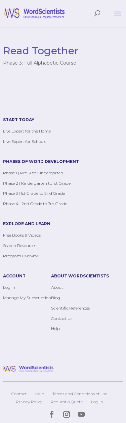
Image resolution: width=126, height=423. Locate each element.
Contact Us (61, 318)
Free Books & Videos (22, 235)
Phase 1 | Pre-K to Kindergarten (33, 172)
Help (55, 328)
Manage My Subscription (27, 297)
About (57, 287)
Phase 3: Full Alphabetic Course (39, 63)
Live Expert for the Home (27, 131)
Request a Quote (67, 401)
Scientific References (70, 308)
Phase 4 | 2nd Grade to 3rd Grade (35, 203)
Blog (55, 297)
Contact (19, 393)
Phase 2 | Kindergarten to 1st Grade (37, 183)
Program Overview (21, 255)
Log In (9, 287)
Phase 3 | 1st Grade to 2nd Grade (34, 193)
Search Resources (19, 245)
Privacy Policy (29, 401)
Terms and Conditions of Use (79, 393)
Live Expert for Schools (24, 141)
